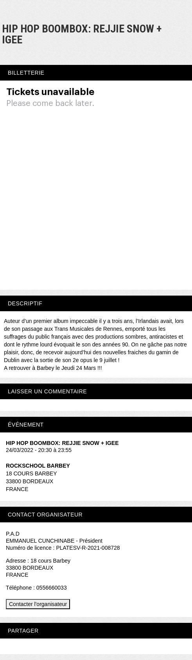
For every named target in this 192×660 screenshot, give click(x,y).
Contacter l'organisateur (38, 604)
